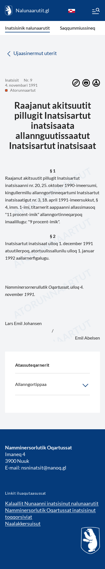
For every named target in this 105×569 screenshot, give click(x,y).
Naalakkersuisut (23, 523)
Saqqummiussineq (77, 27)
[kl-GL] (71, 10)
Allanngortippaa (52, 385)
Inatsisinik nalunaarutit (27, 27)
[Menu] (95, 11)
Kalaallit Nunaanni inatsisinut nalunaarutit (52, 503)
